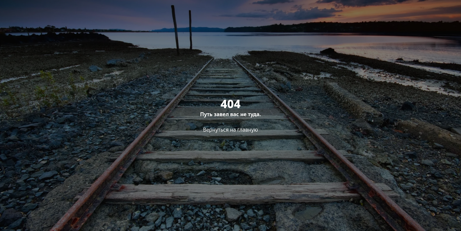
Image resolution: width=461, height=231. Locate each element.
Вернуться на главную (230, 129)
